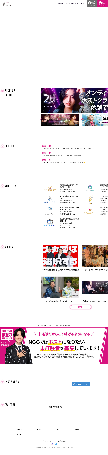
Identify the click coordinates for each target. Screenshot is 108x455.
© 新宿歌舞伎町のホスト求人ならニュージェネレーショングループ (54, 450)
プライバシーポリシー (48, 444)
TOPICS (68, 3)
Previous (40, 119)
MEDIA (76, 3)
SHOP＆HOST (61, 3)
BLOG (72, 3)
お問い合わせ (62, 444)
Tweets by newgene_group (55, 410)
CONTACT (82, 3)
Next (80, 119)
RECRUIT (20, 437)
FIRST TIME (20, 432)
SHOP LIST (39, 432)
